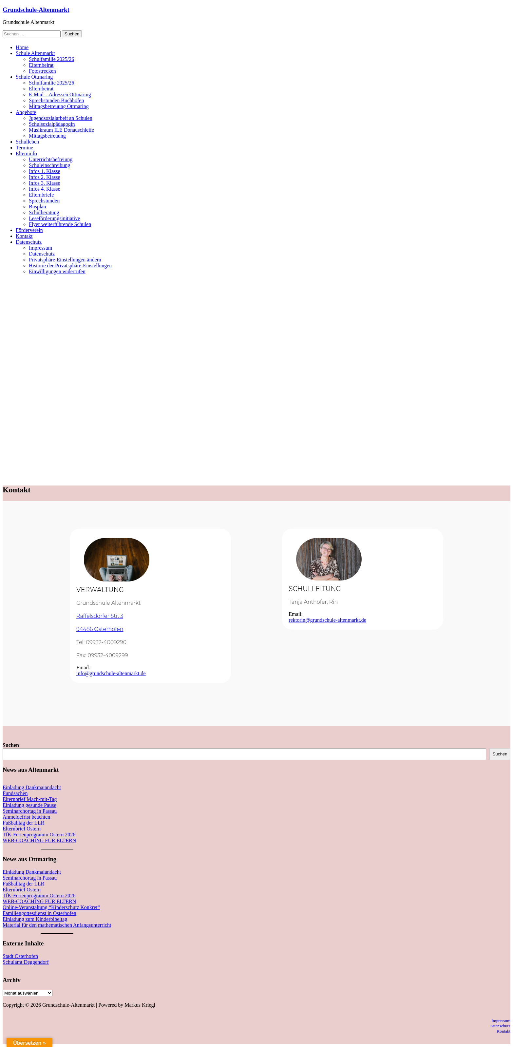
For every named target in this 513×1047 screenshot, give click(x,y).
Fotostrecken (42, 71)
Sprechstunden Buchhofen (56, 100)
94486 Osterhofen (100, 629)
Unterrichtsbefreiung (50, 159)
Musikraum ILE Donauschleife (61, 130)
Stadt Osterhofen (20, 956)
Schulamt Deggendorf (26, 962)
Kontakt (24, 236)
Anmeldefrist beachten (26, 817)
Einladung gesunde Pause (29, 805)
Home (22, 47)
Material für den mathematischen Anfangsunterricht (57, 925)
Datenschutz (29, 242)
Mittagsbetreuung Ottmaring (59, 106)
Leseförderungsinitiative (54, 218)
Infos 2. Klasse (44, 177)
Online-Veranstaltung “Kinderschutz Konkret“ (51, 907)
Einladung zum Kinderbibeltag (35, 919)
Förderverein (29, 230)
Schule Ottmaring (34, 77)
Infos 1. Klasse (44, 171)
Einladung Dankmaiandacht (32, 787)
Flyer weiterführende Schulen (60, 224)
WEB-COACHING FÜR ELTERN (39, 840)
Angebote (26, 112)
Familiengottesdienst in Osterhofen (39, 913)
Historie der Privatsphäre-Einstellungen (70, 265)
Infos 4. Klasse (44, 189)
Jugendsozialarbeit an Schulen (60, 118)
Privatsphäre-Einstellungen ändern (65, 259)
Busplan (37, 206)
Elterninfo (26, 153)
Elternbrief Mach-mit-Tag (30, 799)
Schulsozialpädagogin (52, 124)
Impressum (40, 248)
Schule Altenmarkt (35, 53)
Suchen (11, 745)
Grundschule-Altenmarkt (36, 9)
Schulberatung (44, 212)
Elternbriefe (41, 195)
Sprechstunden (44, 200)
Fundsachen (15, 793)
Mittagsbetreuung (47, 136)
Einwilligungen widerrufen (57, 271)
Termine (24, 147)
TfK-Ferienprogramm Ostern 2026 (39, 834)
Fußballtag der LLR (23, 823)
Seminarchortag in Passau (30, 811)
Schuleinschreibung (49, 165)
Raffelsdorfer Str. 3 (99, 616)
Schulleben (27, 141)
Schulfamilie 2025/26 (51, 59)
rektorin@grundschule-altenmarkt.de (327, 620)
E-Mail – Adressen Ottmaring (60, 94)
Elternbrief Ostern (22, 828)
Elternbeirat (41, 65)
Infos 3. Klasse (44, 183)
